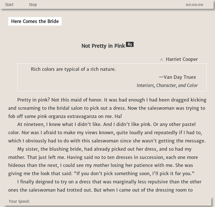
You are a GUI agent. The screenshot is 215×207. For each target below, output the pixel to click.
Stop (33, 4)
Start (9, 4)
